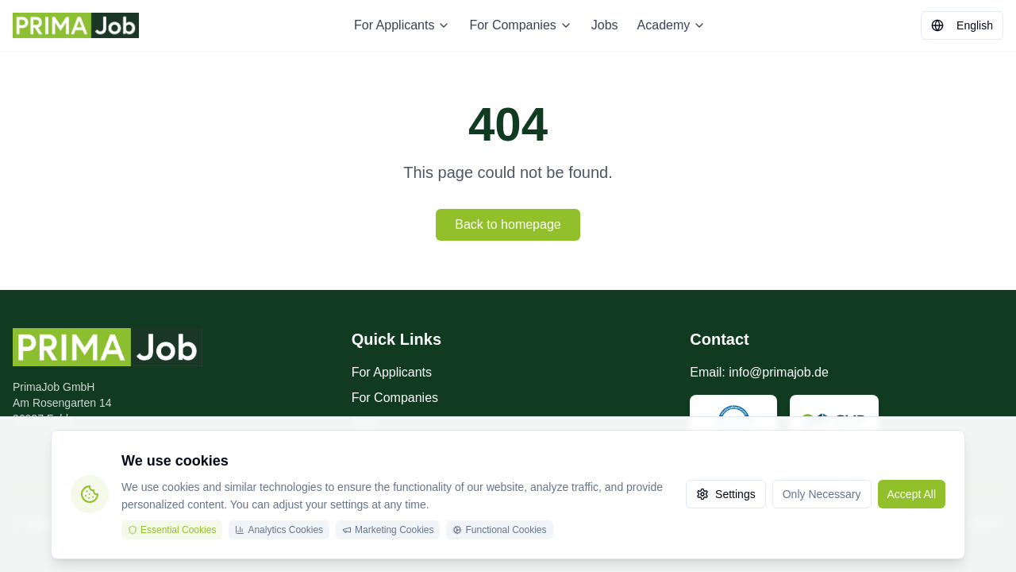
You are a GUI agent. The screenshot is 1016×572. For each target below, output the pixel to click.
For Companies (520, 25)
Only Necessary (822, 494)
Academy (671, 25)
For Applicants (402, 25)
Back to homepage (507, 224)
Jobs (604, 25)
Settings (726, 494)
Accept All (911, 494)
